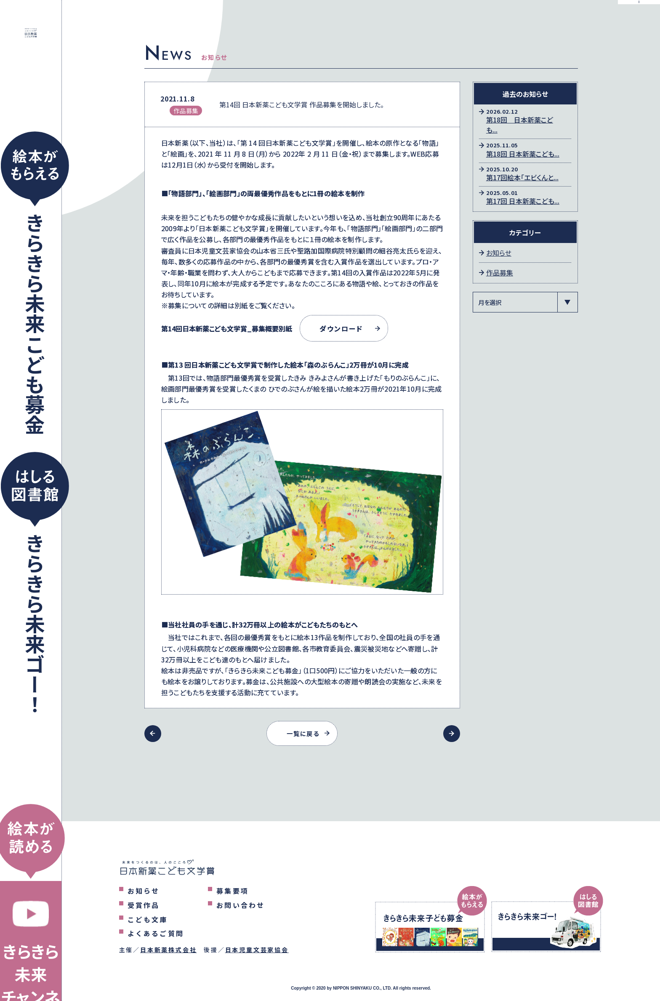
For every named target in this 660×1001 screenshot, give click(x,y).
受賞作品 (144, 905)
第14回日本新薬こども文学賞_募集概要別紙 (226, 328)
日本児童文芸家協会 (257, 949)
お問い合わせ (240, 905)
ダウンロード (344, 328)
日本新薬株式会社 (168, 949)
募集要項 (232, 891)
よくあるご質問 (156, 933)
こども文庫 (148, 919)
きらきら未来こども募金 (35, 323)
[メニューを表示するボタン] (639, 21)
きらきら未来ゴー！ (35, 624)
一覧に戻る (303, 733)
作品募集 (499, 272)
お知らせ (498, 253)
